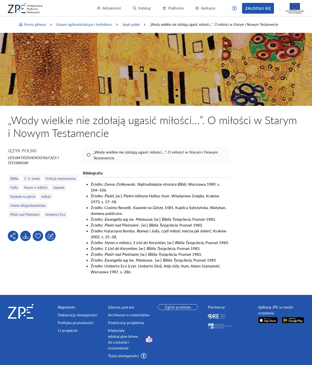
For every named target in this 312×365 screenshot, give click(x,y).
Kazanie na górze (22, 196)
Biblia (14, 178)
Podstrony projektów (126, 322)
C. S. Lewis (32, 178)
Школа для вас (121, 307)
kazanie (58, 187)
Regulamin (66, 307)
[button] (234, 8)
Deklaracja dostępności (78, 314)
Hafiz (14, 187)
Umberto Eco (55, 214)
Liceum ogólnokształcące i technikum (84, 24)
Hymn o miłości (36, 187)
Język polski (131, 24)
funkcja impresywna (61, 178)
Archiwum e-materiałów (129, 314)
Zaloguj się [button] (258, 8)
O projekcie (68, 330)
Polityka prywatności (76, 322)
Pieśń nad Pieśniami (24, 214)
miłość (46, 196)
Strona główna (32, 24)
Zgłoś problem (178, 307)
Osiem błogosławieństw (28, 205)
